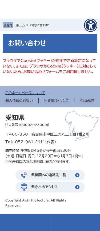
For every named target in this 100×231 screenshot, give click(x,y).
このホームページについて (25, 93)
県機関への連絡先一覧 (48, 175)
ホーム (20, 25)
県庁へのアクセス (44, 187)
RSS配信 (87, 100)
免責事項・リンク (56, 100)
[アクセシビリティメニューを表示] (90, 25)
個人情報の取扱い (19, 100)
